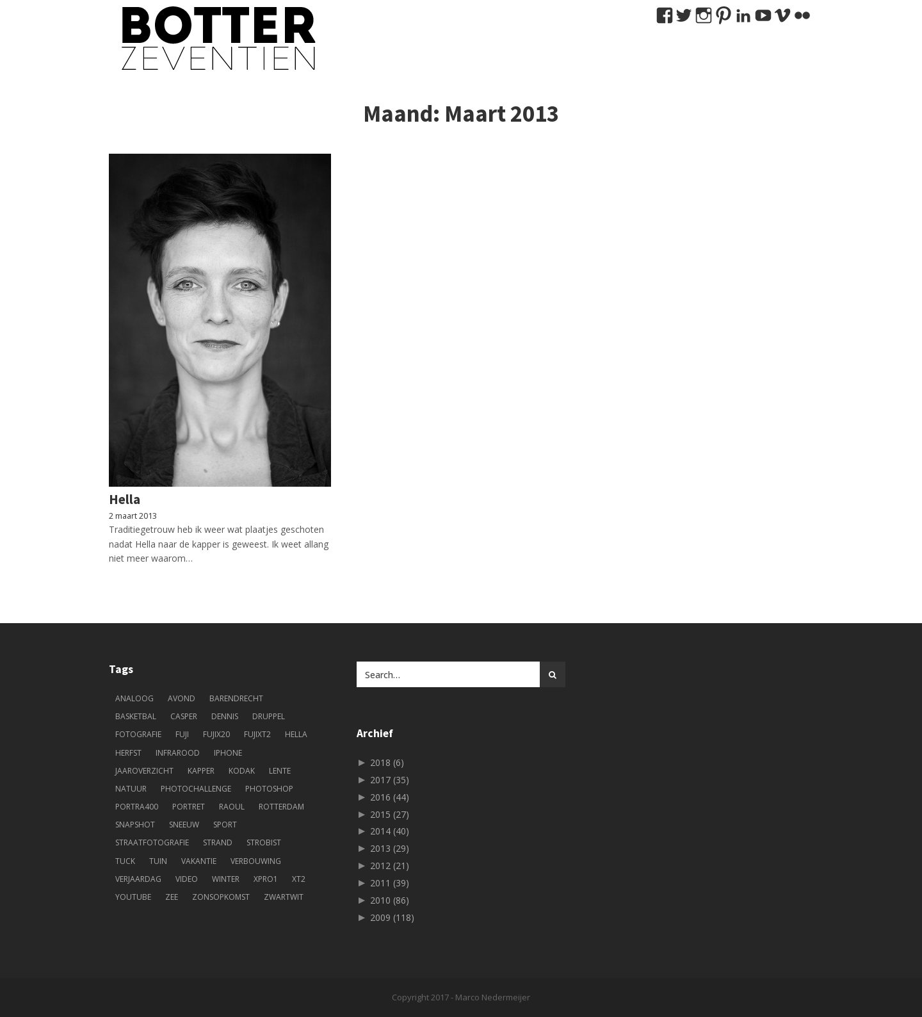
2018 (387, 762)
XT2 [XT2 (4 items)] (298, 879)
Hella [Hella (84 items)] (296, 734)
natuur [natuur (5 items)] (131, 788)
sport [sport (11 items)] (225, 824)
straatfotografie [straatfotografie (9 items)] (152, 842)
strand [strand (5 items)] (217, 842)
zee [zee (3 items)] (171, 896)
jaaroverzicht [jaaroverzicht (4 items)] (144, 770)
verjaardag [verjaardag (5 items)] (138, 879)
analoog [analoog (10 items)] (134, 698)
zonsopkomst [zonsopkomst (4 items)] (221, 896)
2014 (389, 831)
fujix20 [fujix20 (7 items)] (216, 734)
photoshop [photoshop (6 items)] (269, 788)
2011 (389, 883)
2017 (389, 780)
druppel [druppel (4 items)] (268, 716)
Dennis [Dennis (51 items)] (224, 716)
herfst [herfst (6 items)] (128, 752)
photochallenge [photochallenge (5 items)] (196, 788)
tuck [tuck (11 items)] (125, 861)
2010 (389, 900)
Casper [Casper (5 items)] (183, 716)
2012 (389, 865)
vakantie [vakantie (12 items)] (198, 861)
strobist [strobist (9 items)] (264, 842)
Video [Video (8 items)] (186, 879)
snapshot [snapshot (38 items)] (135, 824)
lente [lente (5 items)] (280, 770)
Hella (124, 499)
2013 (389, 848)
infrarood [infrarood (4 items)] (178, 752)
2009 (392, 917)
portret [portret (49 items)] (188, 806)
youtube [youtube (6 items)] (133, 896)
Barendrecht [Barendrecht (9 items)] (236, 698)
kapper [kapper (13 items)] (201, 770)
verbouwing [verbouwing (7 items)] (255, 861)
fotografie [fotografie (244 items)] (138, 734)
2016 (389, 797)
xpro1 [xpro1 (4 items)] (266, 879)
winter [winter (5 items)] (225, 879)
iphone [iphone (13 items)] (228, 752)
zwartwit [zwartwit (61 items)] (283, 896)
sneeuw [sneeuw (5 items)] (184, 824)
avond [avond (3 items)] (181, 698)
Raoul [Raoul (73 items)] (232, 806)
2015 (389, 814)
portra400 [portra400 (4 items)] (136, 806)
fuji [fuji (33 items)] (182, 734)
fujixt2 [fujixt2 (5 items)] (257, 734)
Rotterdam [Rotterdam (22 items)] (281, 806)
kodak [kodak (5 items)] (242, 770)
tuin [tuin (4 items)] (158, 861)
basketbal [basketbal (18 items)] (135, 716)
